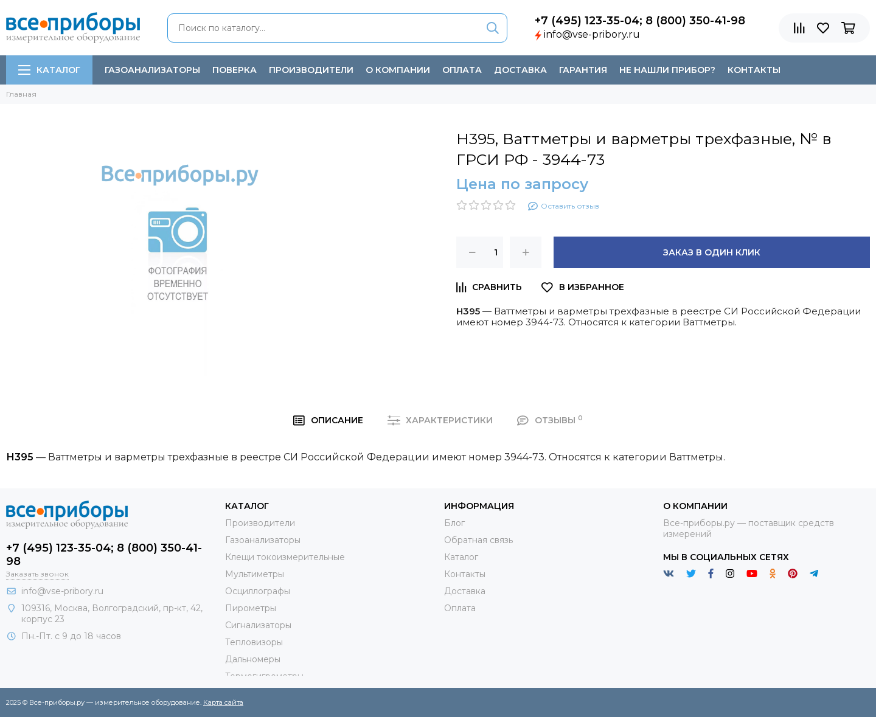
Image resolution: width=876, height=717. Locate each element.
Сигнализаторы (258, 625)
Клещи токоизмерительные (285, 557)
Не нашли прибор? (667, 69)
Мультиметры (254, 574)
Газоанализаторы (152, 69)
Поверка (234, 69)
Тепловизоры (254, 642)
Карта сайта (223, 702)
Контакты (754, 69)
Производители (311, 69)
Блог (454, 523)
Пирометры (250, 608)
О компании (398, 69)
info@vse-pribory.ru (592, 34)
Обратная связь (478, 540)
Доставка (520, 69)
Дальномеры (252, 659)
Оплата (462, 69)
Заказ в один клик (711, 252)
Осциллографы (257, 591)
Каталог (49, 69)
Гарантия (583, 69)
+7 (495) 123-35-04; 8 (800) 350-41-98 (640, 20)
